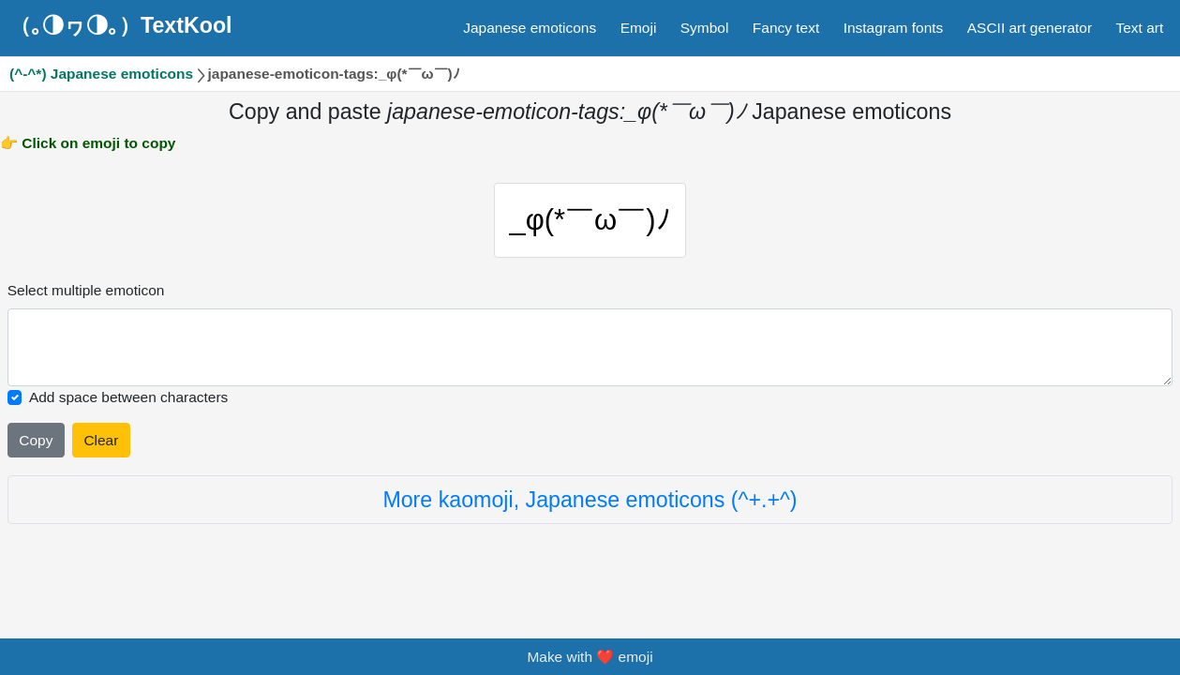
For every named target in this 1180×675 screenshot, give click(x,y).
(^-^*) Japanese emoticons (101, 74)
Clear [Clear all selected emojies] (100, 440)
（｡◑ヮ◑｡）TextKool (120, 25)
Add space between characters (128, 397)
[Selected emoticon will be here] (590, 347)
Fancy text (786, 28)
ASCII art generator (1029, 28)
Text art (1140, 28)
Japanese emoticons (529, 28)
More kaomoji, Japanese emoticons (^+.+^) (589, 500)
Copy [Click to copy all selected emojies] (35, 440)
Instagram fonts (894, 28)
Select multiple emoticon (86, 290)
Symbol (704, 28)
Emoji (638, 28)
